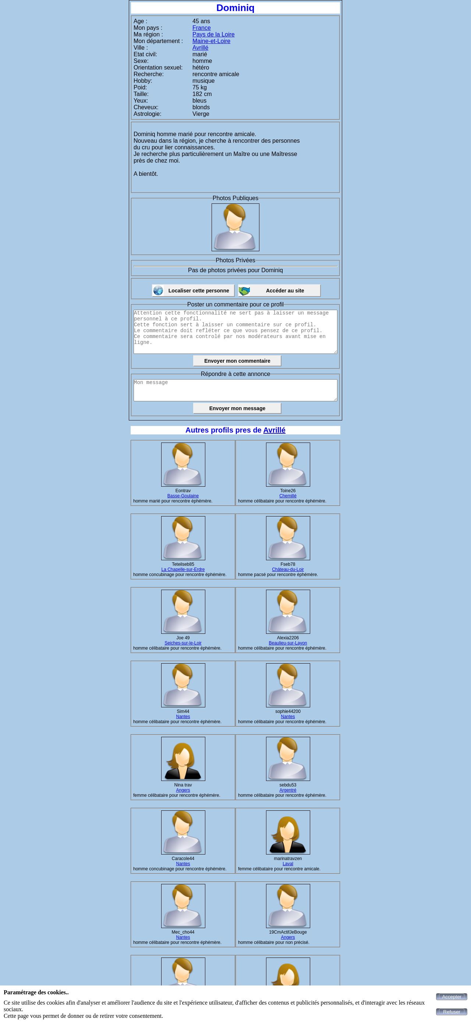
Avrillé (200, 48)
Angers (183, 790)
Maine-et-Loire (211, 41)
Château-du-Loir (288, 569)
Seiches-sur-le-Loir (183, 643)
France (201, 28)
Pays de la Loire (213, 34)
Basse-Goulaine (183, 495)
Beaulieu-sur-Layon (288, 643)
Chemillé (288, 495)
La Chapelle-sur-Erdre (183, 569)
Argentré (287, 790)
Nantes (183, 716)
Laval (288, 863)
